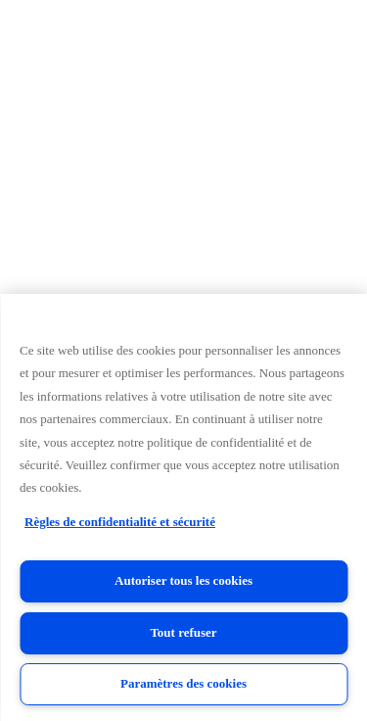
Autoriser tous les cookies (183, 580)
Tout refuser (183, 632)
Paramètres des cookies (183, 683)
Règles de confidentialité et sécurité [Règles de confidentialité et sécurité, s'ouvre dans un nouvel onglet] (119, 521)
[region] (183, 507)
